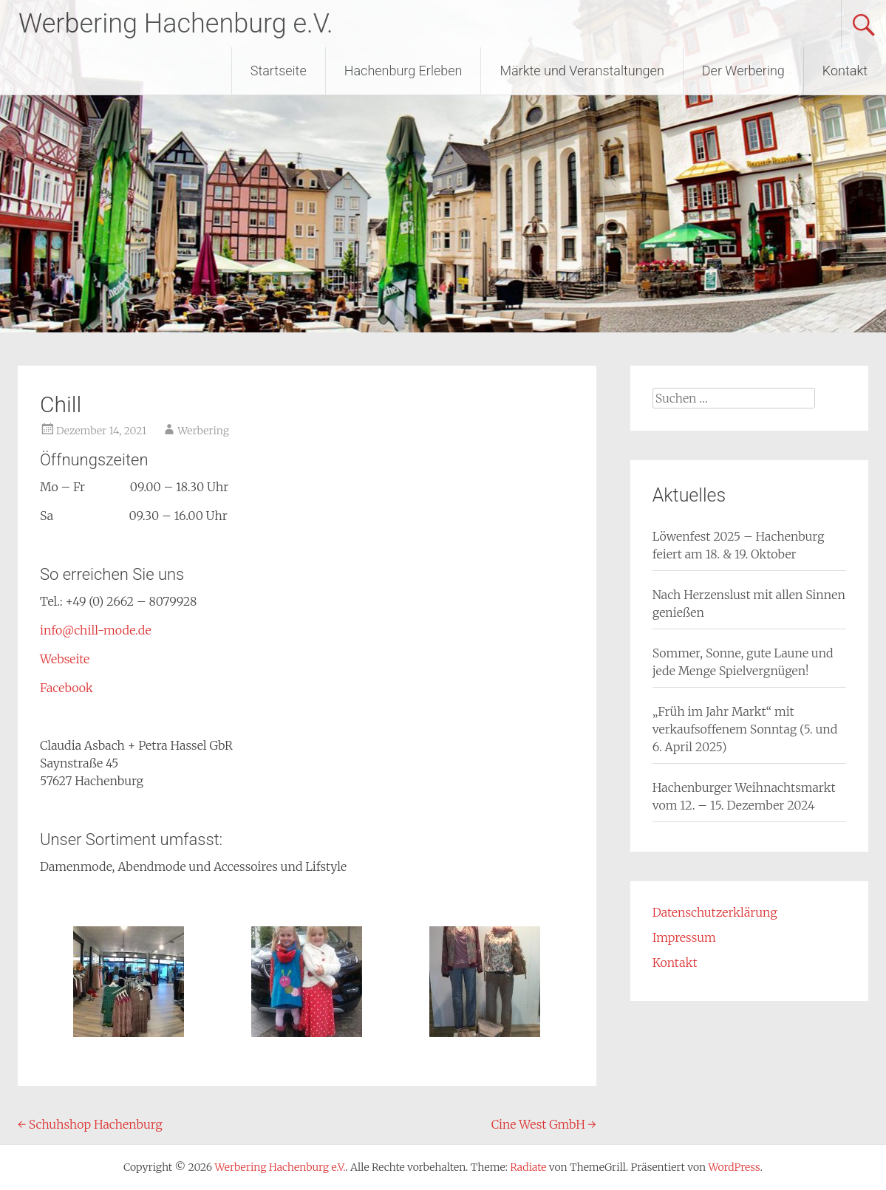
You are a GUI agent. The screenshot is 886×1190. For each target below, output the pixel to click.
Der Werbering (743, 70)
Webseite (64, 659)
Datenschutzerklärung (714, 912)
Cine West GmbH (543, 1124)
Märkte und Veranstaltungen (582, 70)
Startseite (279, 70)
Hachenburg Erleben (403, 70)
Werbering (203, 430)
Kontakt (845, 70)
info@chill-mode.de (95, 630)
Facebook (66, 687)
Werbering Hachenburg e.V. (175, 23)
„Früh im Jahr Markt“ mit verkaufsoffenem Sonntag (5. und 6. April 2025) (744, 729)
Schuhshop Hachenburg (90, 1124)
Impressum (684, 937)
